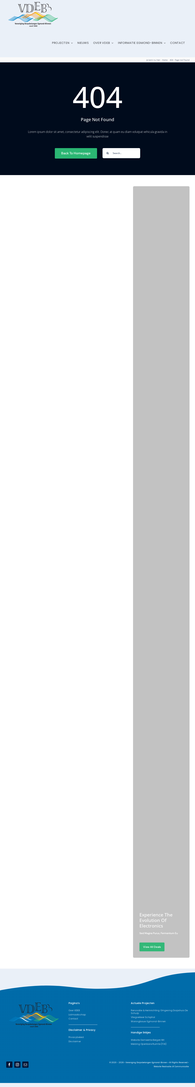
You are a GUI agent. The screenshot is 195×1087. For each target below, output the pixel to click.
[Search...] (121, 153)
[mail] (25, 1064)
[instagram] (17, 1064)
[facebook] (9, 1064)
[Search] (108, 153)
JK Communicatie (180, 1066)
